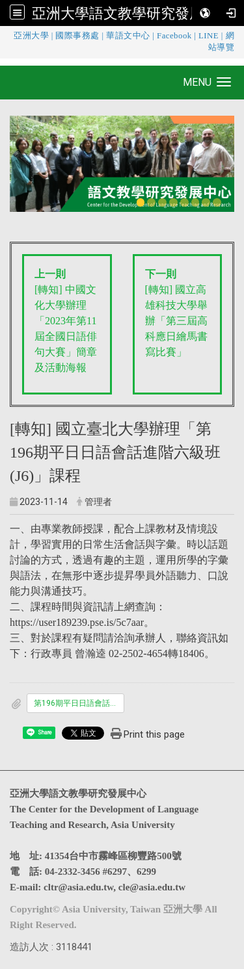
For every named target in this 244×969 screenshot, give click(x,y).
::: (3, 35)
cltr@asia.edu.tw (78, 887)
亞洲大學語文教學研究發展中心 (132, 13)
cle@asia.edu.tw (151, 887)
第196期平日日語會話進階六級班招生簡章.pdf (79, 703)
